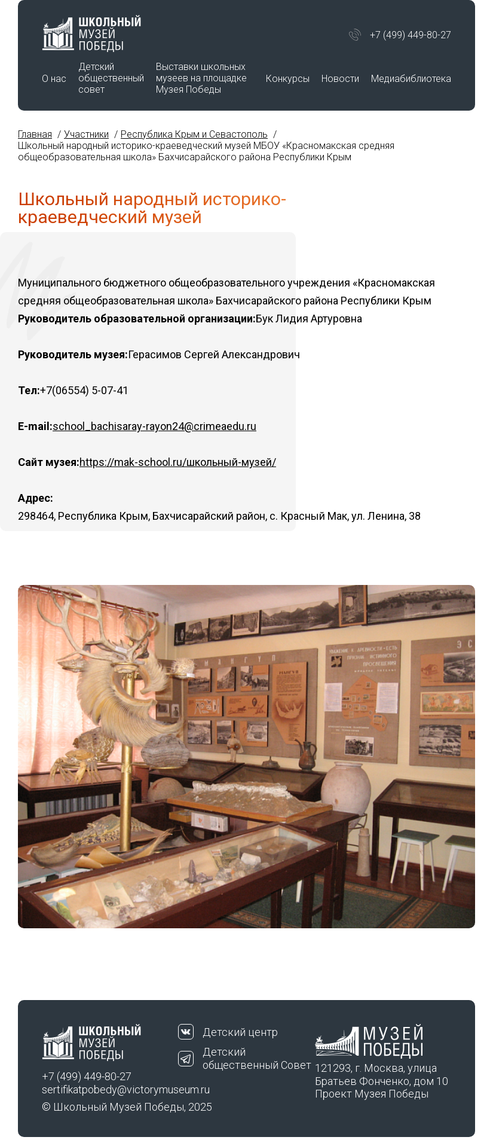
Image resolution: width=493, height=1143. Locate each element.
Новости (340, 78)
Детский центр (240, 1032)
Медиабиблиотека (411, 78)
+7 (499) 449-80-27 (410, 35)
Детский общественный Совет (257, 1058)
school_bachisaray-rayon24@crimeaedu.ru (154, 426)
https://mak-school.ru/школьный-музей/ (177, 462)
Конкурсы (288, 78)
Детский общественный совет (111, 78)
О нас (54, 78)
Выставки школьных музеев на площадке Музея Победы (201, 78)
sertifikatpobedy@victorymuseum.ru (110, 1089)
